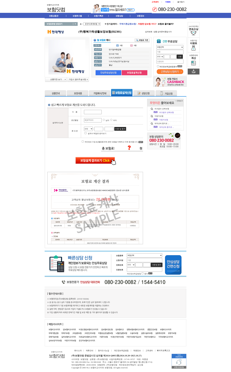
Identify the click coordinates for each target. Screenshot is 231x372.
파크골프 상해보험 (162, 109)
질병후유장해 (160, 333)
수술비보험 (134, 333)
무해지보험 (65, 333)
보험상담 (119, 16)
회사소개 (77, 350)
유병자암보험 (53, 337)
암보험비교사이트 (69, 330)
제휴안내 (89, 350)
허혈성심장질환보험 (105, 333)
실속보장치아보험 (55, 341)
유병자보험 (172, 333)
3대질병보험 (76, 333)
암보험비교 (120, 330)
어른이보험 (104, 337)
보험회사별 (77, 16)
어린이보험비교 (149, 337)
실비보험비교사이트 (68, 337)
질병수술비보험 (146, 333)
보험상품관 (53, 16)
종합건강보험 (152, 330)
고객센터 (149, 350)
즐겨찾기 (180, 2)
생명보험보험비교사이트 (135, 330)
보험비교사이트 (54, 330)
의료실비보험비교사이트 (88, 337)
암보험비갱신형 (107, 330)
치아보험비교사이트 (165, 337)
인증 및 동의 (120, 129)
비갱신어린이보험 (117, 337)
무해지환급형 (53, 333)
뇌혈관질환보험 (121, 333)
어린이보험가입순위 (134, 337)
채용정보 (137, 350)
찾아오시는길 (103, 350)
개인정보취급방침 (121, 350)
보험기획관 (98, 16)
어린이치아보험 (70, 341)
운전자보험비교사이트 (87, 341)
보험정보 (140, 16)
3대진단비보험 (89, 333)
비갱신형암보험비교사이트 (88, 330)
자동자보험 (159, 116)
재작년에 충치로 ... (162, 123)
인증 (179, 57)
